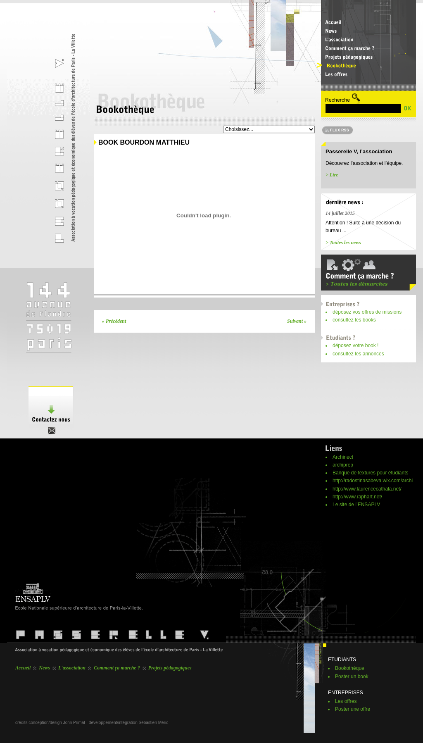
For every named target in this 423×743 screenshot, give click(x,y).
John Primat (74, 722)
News (44, 668)
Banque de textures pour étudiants (370, 473)
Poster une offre (352, 709)
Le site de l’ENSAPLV (356, 504)
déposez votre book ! (355, 345)
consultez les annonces (358, 354)
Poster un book (351, 676)
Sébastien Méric (154, 722)
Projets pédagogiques (170, 668)
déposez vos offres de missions (367, 312)
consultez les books (354, 320)
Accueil (23, 668)
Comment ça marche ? (117, 668)
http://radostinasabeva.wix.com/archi (373, 480)
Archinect (343, 457)
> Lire (332, 175)
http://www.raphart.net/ (357, 497)
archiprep (343, 465)
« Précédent (114, 321)
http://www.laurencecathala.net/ (367, 489)
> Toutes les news (343, 242)
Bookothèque (349, 668)
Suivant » (297, 321)
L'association (72, 668)
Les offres (345, 701)
